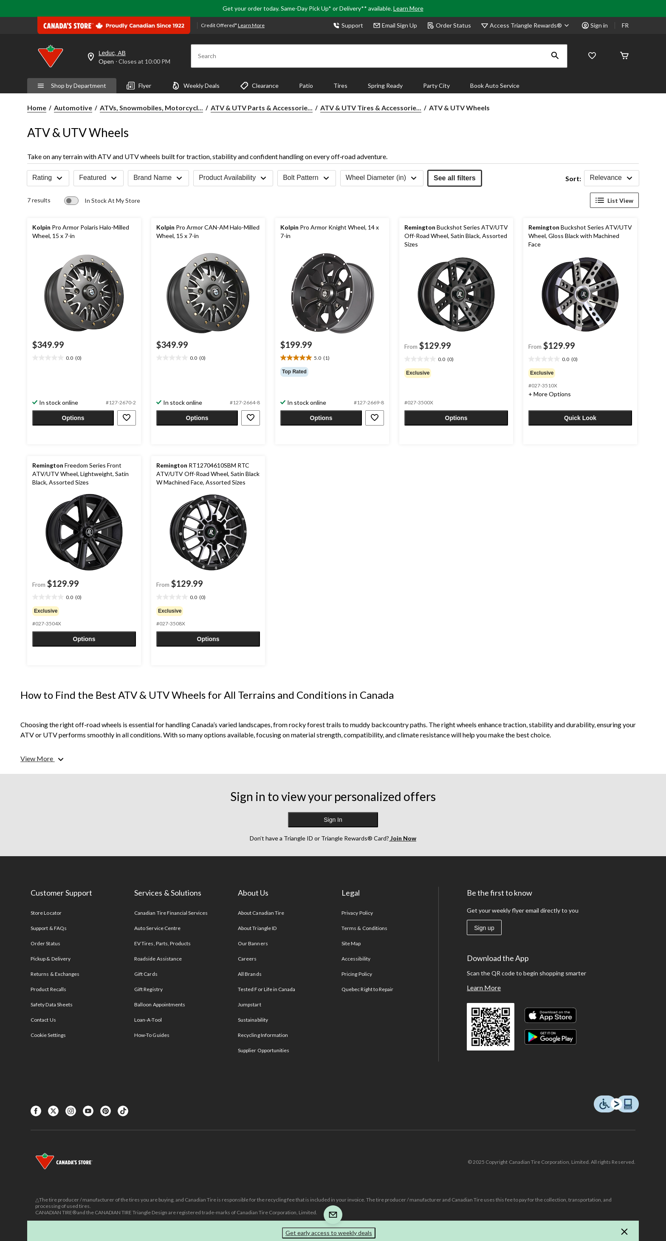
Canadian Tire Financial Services (171, 913)
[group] (332, 372)
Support (348, 25)
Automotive (73, 108)
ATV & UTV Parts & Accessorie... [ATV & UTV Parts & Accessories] (262, 108)
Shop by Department (71, 85)
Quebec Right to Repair (367, 989)
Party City (436, 85)
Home (36, 108)
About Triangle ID (257, 928)
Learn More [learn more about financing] (251, 25)
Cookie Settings (48, 1035)
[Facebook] (36, 1111)
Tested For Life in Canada (266, 989)
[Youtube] (88, 1111)
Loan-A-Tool (147, 1020)
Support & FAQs (49, 928)
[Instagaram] (70, 1111)
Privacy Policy (357, 913)
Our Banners (253, 943)
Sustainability (253, 1020)
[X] (53, 1111)
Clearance (259, 85)
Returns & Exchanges (55, 974)
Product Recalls (48, 989)
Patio (306, 85)
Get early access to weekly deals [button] (328, 1232)
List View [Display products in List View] (614, 200)
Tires (340, 85)
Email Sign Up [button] (395, 25)
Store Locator (46, 913)
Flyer (139, 85)
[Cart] (624, 56)
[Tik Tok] (123, 1111)
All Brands (249, 974)
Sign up (484, 927)
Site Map (351, 943)
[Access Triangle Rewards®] (531, 25)
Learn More (408, 8)
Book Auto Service (494, 85)
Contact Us (43, 1020)
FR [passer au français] (625, 25)
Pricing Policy (356, 974)
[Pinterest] (105, 1111)
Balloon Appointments (159, 1004)
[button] (555, 56)
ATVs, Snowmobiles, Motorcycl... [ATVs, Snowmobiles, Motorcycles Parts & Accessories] (151, 108)
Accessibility (355, 958)
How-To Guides (151, 1035)
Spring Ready (385, 85)
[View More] (42, 759)
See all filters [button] (455, 178)
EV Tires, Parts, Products (162, 943)
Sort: (573, 178)
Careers (247, 958)
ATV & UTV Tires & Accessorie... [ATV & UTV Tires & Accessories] (370, 108)
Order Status (449, 25)
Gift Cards (145, 974)
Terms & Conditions (364, 928)
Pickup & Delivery (51, 958)
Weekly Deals (196, 85)
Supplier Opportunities (263, 1050)
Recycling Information (263, 1035)
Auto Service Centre (157, 928)
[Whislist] (592, 56)
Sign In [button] (333, 819)
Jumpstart (249, 1004)
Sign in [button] (595, 25)
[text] (84, 358)
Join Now (402, 838)
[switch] (102, 200)
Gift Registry (148, 989)
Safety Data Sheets (52, 1004)
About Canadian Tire (261, 913)
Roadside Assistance (158, 958)
